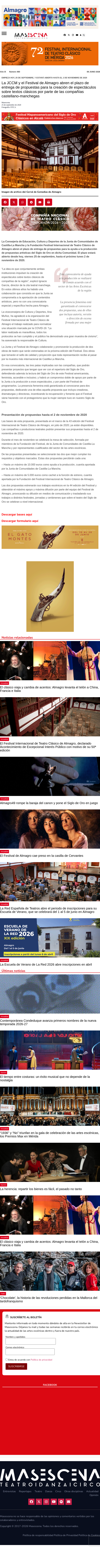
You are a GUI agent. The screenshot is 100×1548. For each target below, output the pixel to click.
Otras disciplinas (73, 1491)
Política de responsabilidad (38, 1535)
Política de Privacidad (66, 1535)
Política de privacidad (41, 1359)
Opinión (3, 1072)
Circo (58, 1491)
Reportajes (25, 1491)
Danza (48, 1491)
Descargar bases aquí (17, 514)
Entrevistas (9, 1491)
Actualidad (4, 683)
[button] (83, 35)
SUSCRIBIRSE (16, 1366)
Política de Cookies (89, 1535)
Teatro (3, 1293)
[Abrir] (4, 33)
